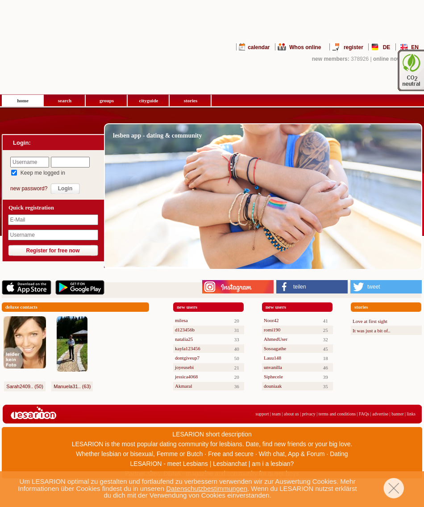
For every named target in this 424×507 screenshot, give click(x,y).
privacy (309, 413)
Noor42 (271, 320)
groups (107, 100)
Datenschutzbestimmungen (206, 488)
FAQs (364, 413)
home (23, 100)
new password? (28, 188)
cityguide (148, 100)
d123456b (185, 329)
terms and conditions (337, 413)
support (262, 413)
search (64, 100)
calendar (259, 47)
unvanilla (273, 367)
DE (387, 47)
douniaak (273, 386)
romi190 (272, 329)
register (353, 47)
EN (415, 47)
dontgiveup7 (187, 357)
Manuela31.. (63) (72, 386)
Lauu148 (272, 357)
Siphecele (273, 376)
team (276, 413)
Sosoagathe (275, 348)
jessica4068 (186, 376)
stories (191, 100)
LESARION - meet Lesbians (169, 463)
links (411, 413)
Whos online (305, 47)
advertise (380, 413)
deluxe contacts (21, 307)
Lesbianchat (230, 463)
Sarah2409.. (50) (24, 386)
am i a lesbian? (273, 463)
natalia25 (184, 339)
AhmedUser (275, 339)
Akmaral (183, 386)
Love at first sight (370, 321)
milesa (181, 320)
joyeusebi (184, 367)
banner (397, 413)
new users (187, 307)
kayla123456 (187, 348)
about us (291, 413)
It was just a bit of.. (372, 330)
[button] (312, 286)
